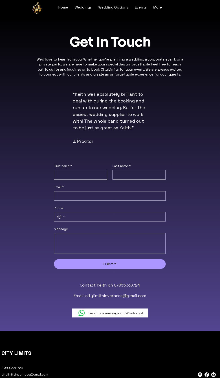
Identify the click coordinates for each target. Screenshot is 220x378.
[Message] (109, 243)
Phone (58, 208)
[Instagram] (200, 374)
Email (59, 187)
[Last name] (138, 174)
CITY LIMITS (16, 353)
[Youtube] (213, 374)
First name (63, 166)
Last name (121, 166)
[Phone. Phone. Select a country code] (61, 216)
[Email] (108, 195)
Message (61, 229)
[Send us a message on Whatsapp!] (110, 312)
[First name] (79, 174)
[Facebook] (207, 374)
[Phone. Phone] (114, 216)
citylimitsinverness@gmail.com (115, 295)
